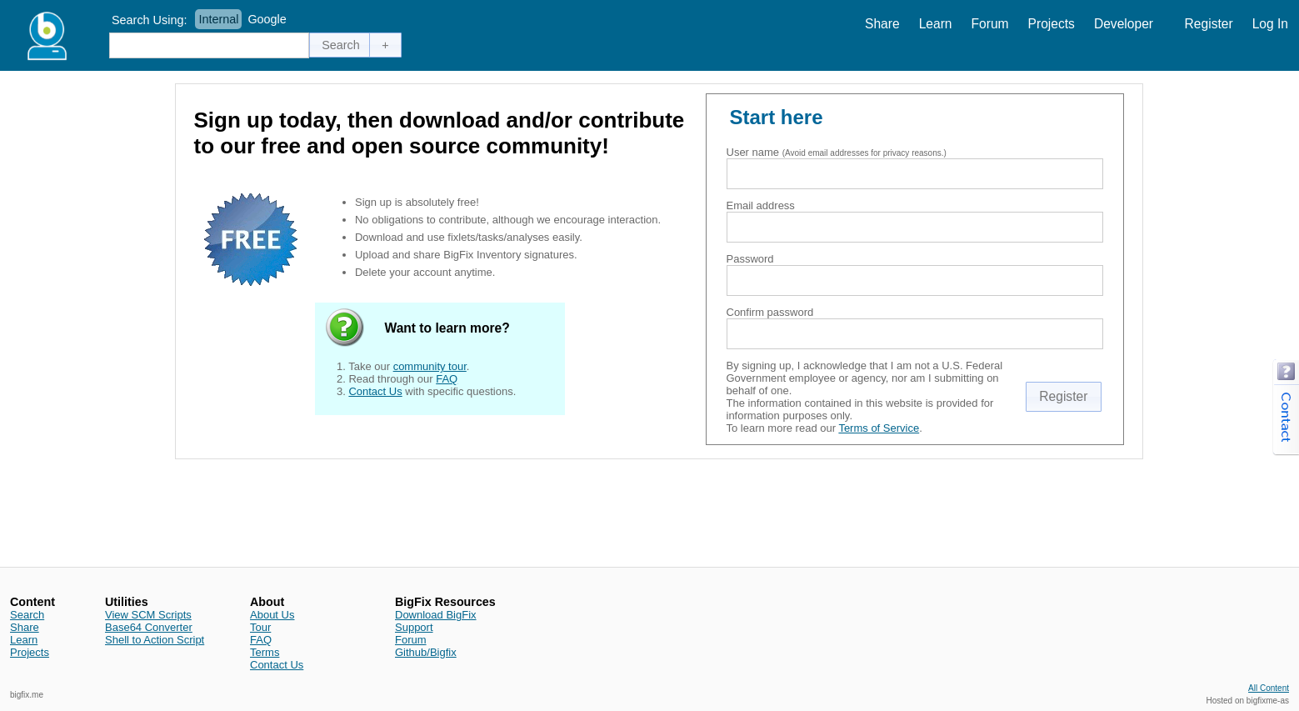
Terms (264, 652)
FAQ (446, 379)
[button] (340, 45)
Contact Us (375, 391)
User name (753, 152)
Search (27, 614)
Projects (1051, 24)
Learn (935, 24)
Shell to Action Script (154, 639)
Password (750, 259)
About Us (272, 614)
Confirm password (770, 312)
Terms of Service (878, 428)
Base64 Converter (148, 627)
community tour (430, 366)
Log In (1270, 24)
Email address (761, 205)
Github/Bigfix (426, 652)
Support (414, 627)
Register (1209, 24)
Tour (260, 627)
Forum (990, 24)
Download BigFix (436, 614)
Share (882, 24)
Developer (1123, 24)
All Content (1268, 688)
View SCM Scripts (148, 614)
